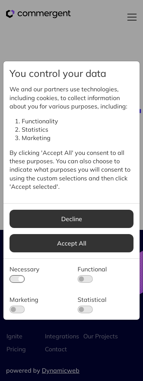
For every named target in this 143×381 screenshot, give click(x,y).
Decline (71, 219)
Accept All (71, 243)
